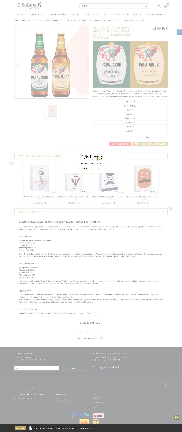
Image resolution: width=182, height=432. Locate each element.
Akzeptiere (20, 428)
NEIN (85, 168)
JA (98, 168)
